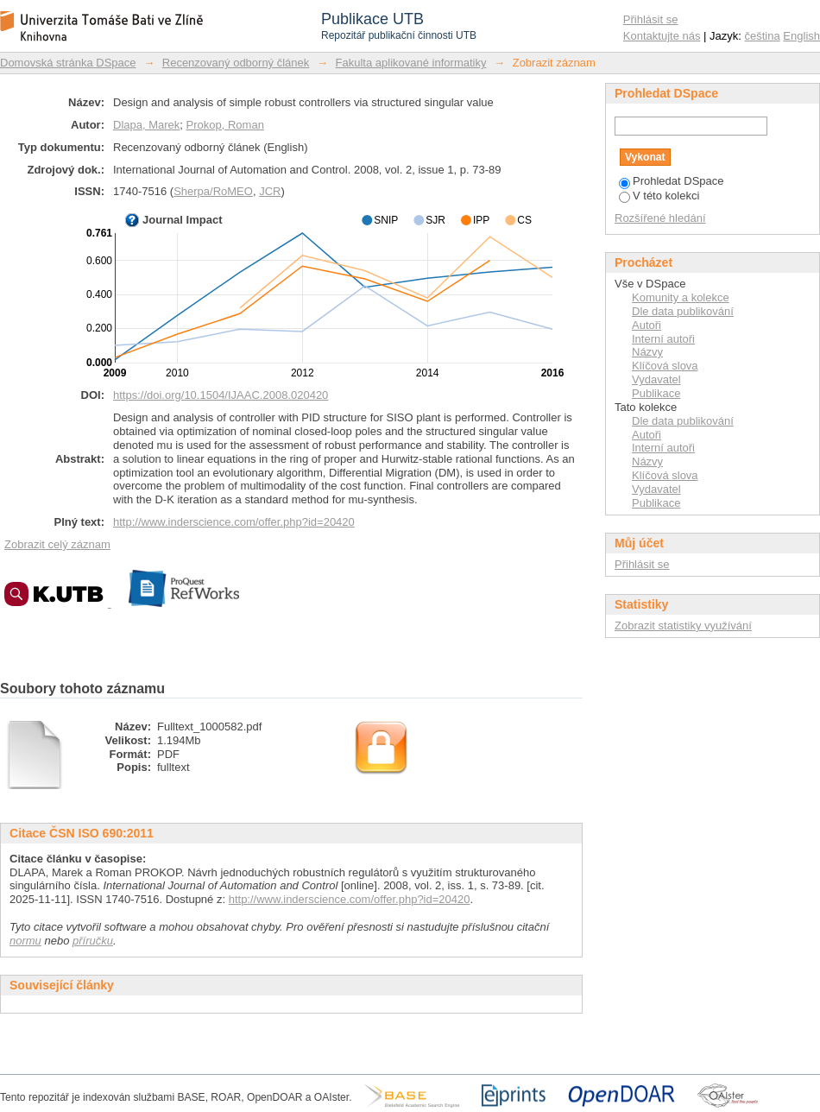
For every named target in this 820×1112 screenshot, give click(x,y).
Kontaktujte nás (662, 35)
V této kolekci (659, 195)
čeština (762, 35)
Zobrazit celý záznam (57, 544)
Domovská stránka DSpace (68, 62)
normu (25, 940)
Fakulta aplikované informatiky (411, 62)
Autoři (646, 325)
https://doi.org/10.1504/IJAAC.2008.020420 (220, 395)
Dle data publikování (683, 311)
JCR (270, 191)
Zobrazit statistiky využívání (683, 625)
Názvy (647, 351)
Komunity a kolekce (680, 297)
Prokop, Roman (225, 124)
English (801, 35)
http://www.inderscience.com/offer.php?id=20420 (234, 521)
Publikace (656, 393)
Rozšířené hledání (660, 218)
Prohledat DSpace (671, 180)
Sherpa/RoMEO (213, 191)
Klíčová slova (665, 365)
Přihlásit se (650, 19)
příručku (93, 940)
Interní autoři (663, 338)
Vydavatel (656, 379)
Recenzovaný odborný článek (236, 62)
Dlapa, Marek (146, 124)
